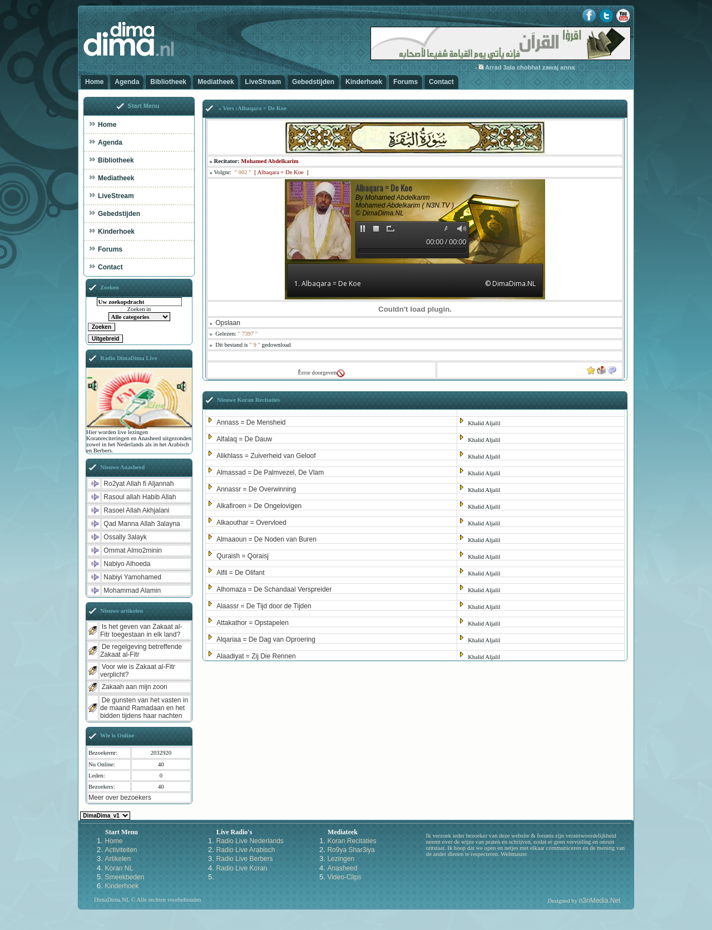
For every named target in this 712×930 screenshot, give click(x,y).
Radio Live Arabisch (245, 850)
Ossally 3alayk (124, 537)
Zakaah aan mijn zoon (134, 687)
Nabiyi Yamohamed (132, 577)
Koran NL (119, 868)
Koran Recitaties (351, 841)
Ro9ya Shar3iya (350, 850)
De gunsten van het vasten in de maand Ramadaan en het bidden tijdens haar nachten (144, 708)
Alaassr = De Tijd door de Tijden (263, 606)
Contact (441, 82)
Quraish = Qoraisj (242, 556)
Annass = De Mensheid (250, 422)
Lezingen (340, 859)
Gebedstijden (313, 82)
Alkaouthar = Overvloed (251, 522)
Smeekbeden (124, 877)
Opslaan (227, 323)
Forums (405, 82)
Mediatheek (215, 82)
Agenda (127, 82)
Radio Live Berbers (244, 859)
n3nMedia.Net (600, 900)
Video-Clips (344, 877)
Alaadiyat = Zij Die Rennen (255, 656)
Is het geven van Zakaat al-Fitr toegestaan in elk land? (141, 630)
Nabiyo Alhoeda (126, 564)
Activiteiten (121, 850)
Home (94, 82)
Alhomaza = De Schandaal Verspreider (274, 589)
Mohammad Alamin (132, 590)
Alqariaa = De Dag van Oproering (265, 639)
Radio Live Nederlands (249, 841)
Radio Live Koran (241, 868)
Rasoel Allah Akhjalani (136, 510)
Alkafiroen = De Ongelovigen (258, 506)
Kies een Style (105, 815)
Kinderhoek (363, 82)
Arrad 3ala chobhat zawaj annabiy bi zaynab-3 (560, 67)
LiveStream (263, 82)
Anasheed (342, 868)
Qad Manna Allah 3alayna (141, 524)
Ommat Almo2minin (132, 550)
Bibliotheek (168, 82)
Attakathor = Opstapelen (252, 623)
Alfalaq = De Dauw (244, 439)
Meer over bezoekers (119, 797)
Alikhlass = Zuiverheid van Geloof (265, 456)
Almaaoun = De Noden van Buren (266, 539)
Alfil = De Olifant (240, 573)
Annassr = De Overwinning (256, 489)
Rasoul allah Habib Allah (139, 497)
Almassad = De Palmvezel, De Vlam (270, 472)
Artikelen (118, 859)
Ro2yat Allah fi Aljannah (138, 484)
